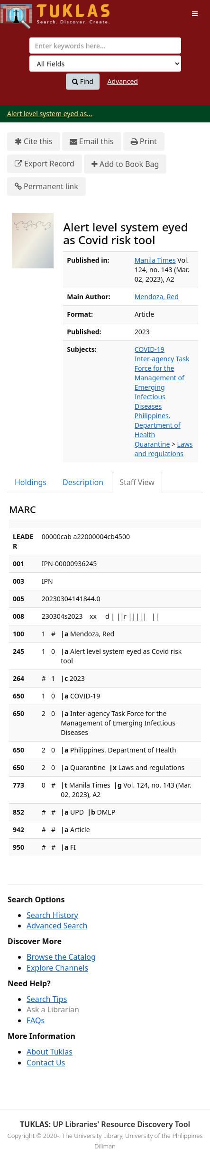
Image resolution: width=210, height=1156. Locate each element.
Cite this (34, 141)
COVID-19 (149, 349)
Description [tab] (83, 482)
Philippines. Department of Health (158, 425)
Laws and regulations (164, 449)
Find (82, 81)
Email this (92, 141)
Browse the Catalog (61, 957)
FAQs (36, 1020)
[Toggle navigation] (195, 13)
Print (144, 141)
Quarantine (152, 444)
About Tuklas (50, 1051)
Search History (52, 915)
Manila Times (155, 260)
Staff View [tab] (137, 482)
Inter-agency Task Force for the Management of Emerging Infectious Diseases (162, 382)
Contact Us (46, 1062)
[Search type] (105, 63)
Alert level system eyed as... (49, 113)
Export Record (44, 163)
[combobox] (105, 45)
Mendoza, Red (157, 296)
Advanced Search (57, 925)
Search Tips (47, 999)
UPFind (24, 12)
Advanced (123, 81)
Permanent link (46, 186)
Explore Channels (57, 968)
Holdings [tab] (30, 482)
